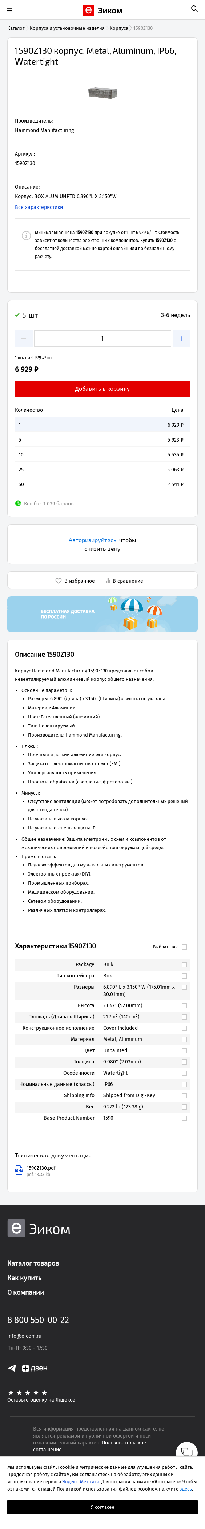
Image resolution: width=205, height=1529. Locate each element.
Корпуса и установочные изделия (67, 28)
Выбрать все (170, 947)
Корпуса (119, 28)
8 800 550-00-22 (38, 1320)
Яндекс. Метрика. (81, 1481)
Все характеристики (39, 207)
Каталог (16, 28)
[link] (141, 964)
